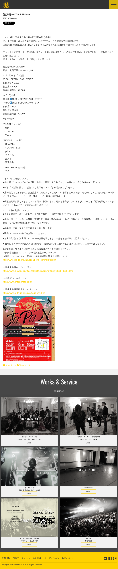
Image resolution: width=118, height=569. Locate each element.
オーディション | (52, 558)
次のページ (23, 365)
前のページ (9, 365)
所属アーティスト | (22, 558)
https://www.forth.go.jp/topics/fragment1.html (24, 293)
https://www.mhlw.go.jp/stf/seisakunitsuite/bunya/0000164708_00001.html (38, 271)
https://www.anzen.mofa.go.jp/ (17, 282)
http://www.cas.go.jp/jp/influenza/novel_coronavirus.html (29, 260)
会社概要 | (38, 558)
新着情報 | (6, 558)
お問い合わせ (68, 558)
